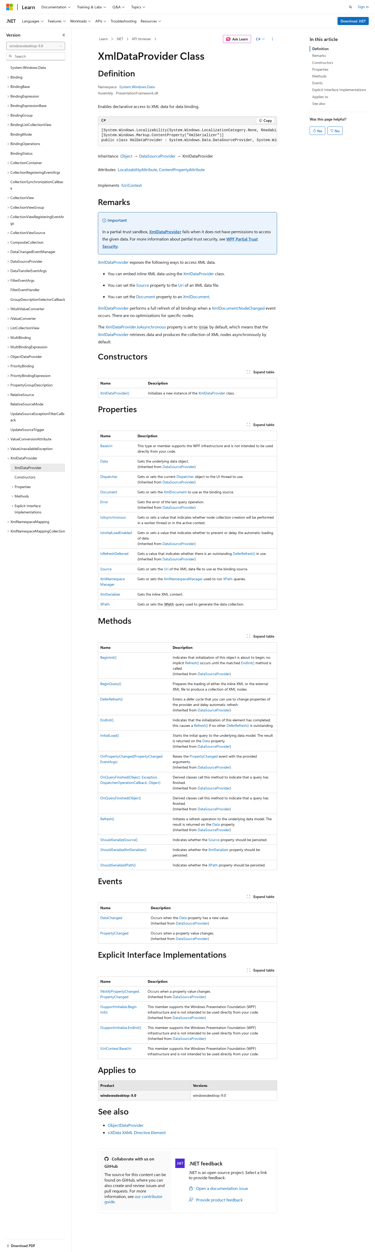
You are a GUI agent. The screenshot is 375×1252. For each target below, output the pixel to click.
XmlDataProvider (165, 231)
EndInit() (247, 662)
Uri (181, 285)
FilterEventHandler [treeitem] (25, 289)
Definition (320, 48)
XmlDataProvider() (114, 393)
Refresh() (192, 662)
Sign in (363, 6)
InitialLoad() (109, 735)
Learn (103, 38)
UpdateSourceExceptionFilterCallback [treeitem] (37, 417)
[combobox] (35, 46)
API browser (141, 38)
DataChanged (111, 917)
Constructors (322, 62)
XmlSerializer (110, 594)
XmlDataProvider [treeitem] (28, 467)
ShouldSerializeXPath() (118, 864)
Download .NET (353, 21)
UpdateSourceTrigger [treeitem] (27, 429)
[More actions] (272, 39)
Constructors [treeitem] (25, 477)
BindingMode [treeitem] (21, 134)
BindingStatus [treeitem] (21, 153)
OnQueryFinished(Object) (120, 797)
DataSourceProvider (157, 156)
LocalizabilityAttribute (137, 169)
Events (317, 82)
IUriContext (131, 185)
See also (318, 103)
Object (126, 156)
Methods (319, 76)
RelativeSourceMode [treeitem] (26, 404)
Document (145, 296)
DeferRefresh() (244, 553)
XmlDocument (196, 296)
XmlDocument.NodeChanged (238, 308)
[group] (187, 135)
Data (104, 461)
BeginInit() (108, 657)
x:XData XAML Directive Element (137, 1132)
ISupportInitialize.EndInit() (120, 1027)
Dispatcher (108, 476)
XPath (228, 578)
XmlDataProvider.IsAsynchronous (135, 327)
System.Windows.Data (137, 86)
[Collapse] (63, 35)
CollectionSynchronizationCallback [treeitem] (37, 185)
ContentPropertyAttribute (182, 169)
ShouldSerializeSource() (119, 839)
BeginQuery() (110, 683)
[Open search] (350, 7)
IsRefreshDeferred (114, 553)
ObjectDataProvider (125, 1125)
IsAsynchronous (113, 517)
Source (142, 285)
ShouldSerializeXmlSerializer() (123, 849)
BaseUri (106, 445)
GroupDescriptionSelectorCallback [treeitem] (37, 299)
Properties (320, 69)
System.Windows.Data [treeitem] (28, 67)
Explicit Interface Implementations (339, 89)
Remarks (319, 55)
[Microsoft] (9, 7)
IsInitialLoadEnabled (116, 532)
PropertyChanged (204, 756)
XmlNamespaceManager (183, 578)
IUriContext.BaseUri (115, 1048)
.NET (119, 38)
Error (104, 501)
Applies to (320, 96)
